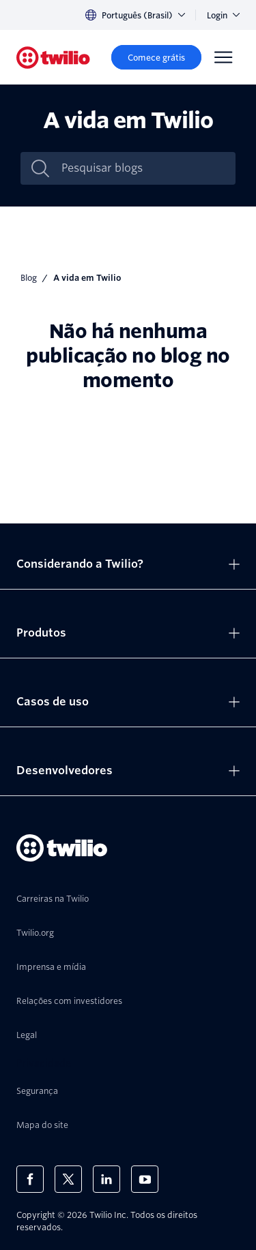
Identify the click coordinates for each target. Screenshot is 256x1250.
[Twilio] (53, 57)
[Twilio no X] (68, 1179)
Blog (28, 278)
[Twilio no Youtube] (144, 1179)
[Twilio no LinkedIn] (106, 1179)
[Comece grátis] (156, 57)
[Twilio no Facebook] (30, 1179)
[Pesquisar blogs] (142, 168)
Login (223, 15)
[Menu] (223, 57)
